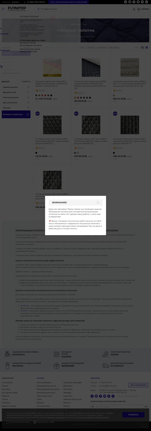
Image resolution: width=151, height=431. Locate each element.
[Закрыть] (97, 202)
